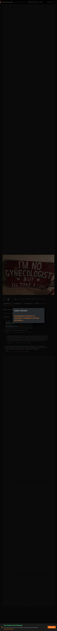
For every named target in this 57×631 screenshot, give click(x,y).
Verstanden (51, 627)
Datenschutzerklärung (9, 629)
